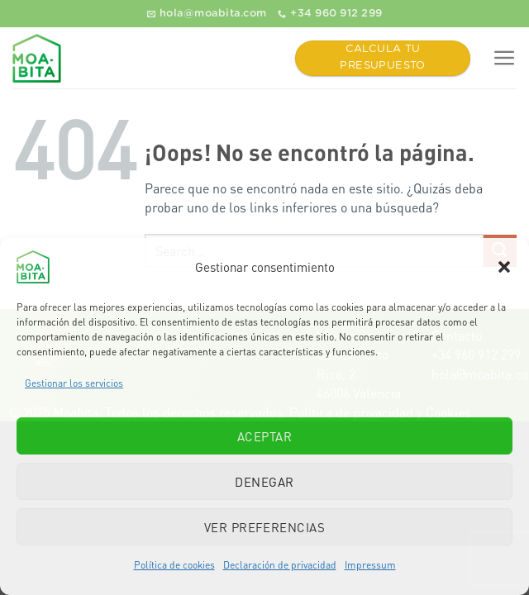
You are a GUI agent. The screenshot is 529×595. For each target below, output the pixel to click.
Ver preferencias (264, 527)
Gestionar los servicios (74, 383)
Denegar (264, 482)
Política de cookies (174, 565)
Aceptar (264, 436)
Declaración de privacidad (279, 565)
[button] (504, 267)
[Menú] (505, 58)
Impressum (370, 565)
